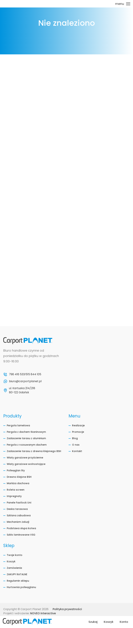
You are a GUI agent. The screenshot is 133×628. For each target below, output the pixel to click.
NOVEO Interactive (43, 613)
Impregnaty (14, 496)
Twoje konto (14, 555)
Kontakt (77, 451)
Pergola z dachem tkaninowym (26, 432)
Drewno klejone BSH (19, 477)
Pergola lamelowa (18, 425)
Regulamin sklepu (18, 580)
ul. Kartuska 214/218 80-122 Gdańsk (22, 390)
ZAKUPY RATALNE (17, 574)
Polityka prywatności (67, 609)
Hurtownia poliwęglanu (21, 587)
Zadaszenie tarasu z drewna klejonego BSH (34, 451)
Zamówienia (14, 568)
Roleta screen (15, 489)
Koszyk (11, 561)
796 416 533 (17, 374)
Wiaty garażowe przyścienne (25, 457)
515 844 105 (33, 374)
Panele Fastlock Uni (19, 502)
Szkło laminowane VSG (21, 534)
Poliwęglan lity (16, 470)
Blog (75, 438)
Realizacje (78, 425)
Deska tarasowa (17, 509)
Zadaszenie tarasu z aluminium (26, 438)
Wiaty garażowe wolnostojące (26, 464)
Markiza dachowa (18, 483)
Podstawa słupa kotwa (21, 528)
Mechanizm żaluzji (18, 522)
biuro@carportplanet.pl (25, 381)
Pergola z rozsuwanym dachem (27, 444)
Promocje (78, 432)
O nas (75, 444)
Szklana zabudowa (19, 515)
